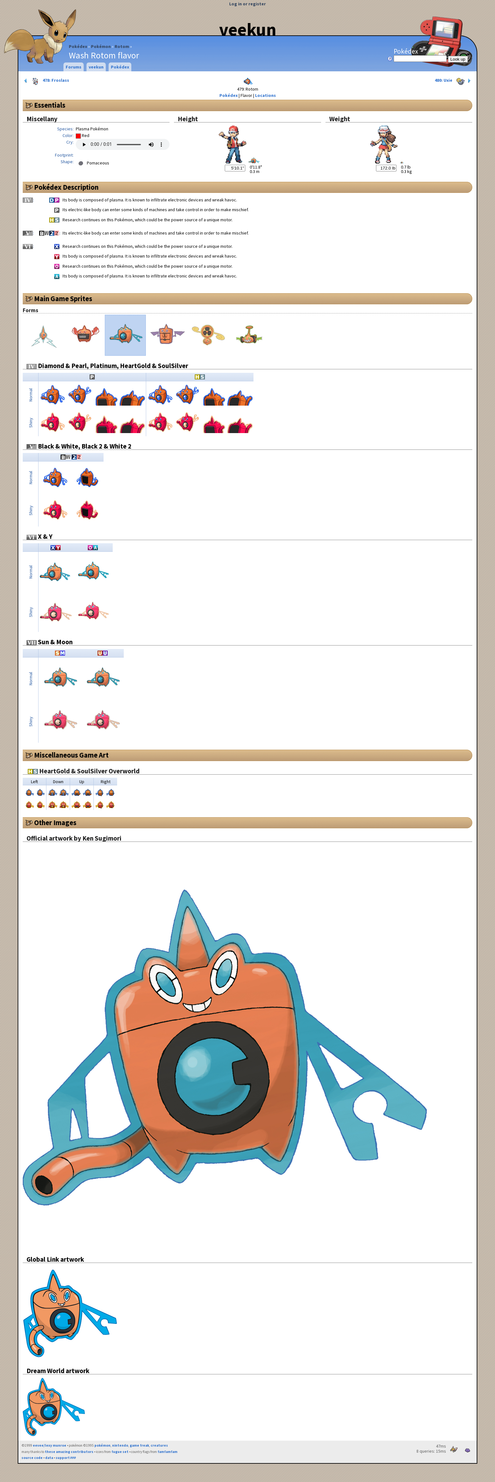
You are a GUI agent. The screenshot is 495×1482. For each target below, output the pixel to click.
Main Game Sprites (63, 298)
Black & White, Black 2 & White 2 (79, 446)
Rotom (122, 46)
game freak (139, 1445)
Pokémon (101, 46)
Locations (265, 95)
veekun (247, 29)
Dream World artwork (58, 1370)
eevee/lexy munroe (49, 1445)
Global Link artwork (55, 1259)
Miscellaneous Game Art (71, 755)
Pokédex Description (66, 187)
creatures (159, 1445)
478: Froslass (46, 81)
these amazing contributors (69, 1451)
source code (32, 1457)
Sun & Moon (50, 642)
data (49, 1457)
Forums (73, 67)
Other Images (55, 822)
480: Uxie (453, 81)
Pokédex (78, 46)
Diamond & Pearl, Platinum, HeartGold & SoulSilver (107, 365)
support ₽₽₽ (66, 1457)
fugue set (119, 1451)
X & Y (39, 536)
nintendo (120, 1445)
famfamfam (167, 1451)
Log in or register (247, 4)
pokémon (102, 1445)
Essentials (49, 105)
